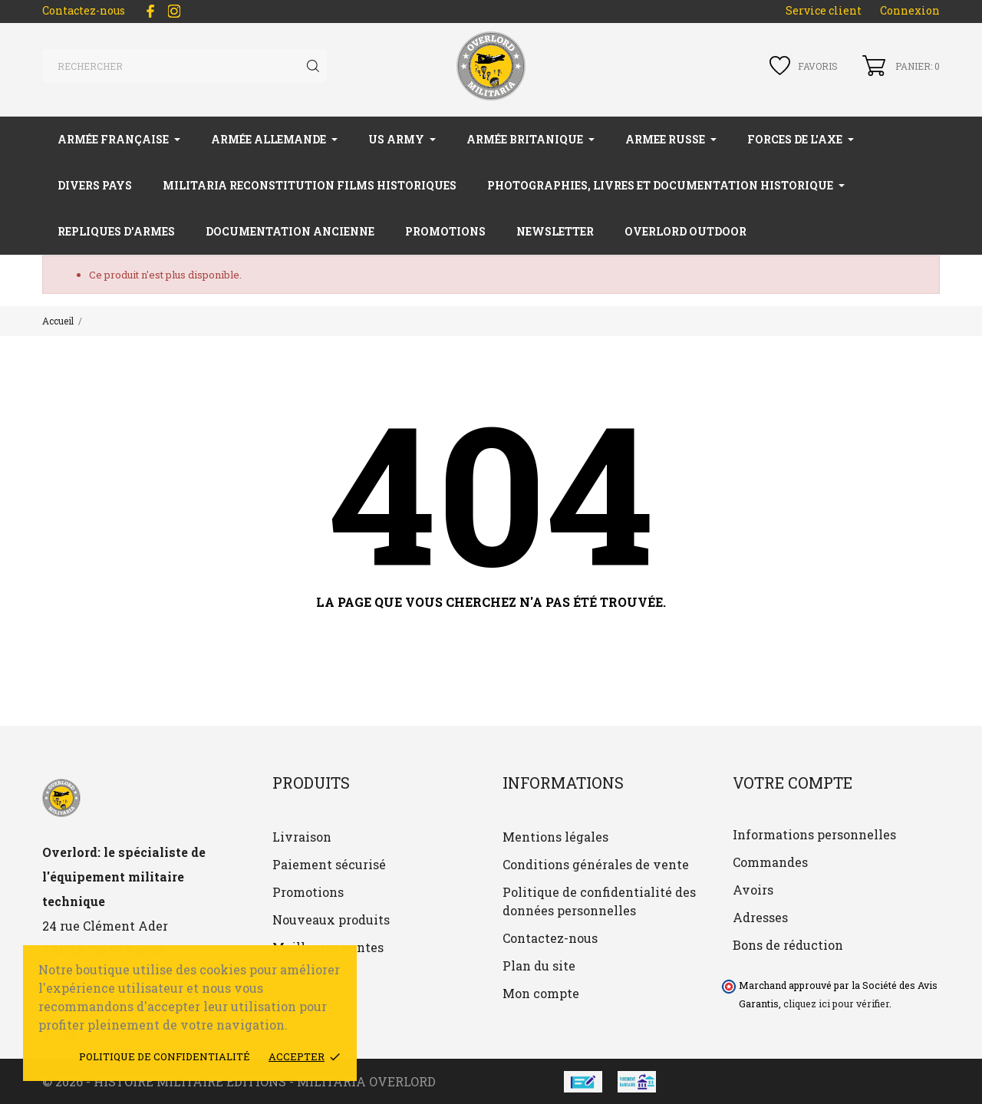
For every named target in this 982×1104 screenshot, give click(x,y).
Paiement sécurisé (329, 864)
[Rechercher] (184, 66)
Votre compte (792, 783)
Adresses (760, 917)
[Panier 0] (901, 65)
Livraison (301, 837)
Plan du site (539, 965)
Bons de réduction (788, 945)
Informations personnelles (814, 834)
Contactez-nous (83, 10)
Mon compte (541, 993)
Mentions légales (555, 837)
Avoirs (753, 890)
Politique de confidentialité (164, 1056)
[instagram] (174, 11)
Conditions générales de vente (596, 864)
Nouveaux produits (331, 919)
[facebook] (150, 11)
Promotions (308, 892)
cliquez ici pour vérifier (836, 1003)
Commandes (770, 862)
